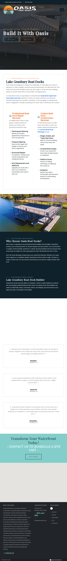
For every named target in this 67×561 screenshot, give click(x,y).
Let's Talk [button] (11, 39)
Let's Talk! (33, 456)
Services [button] (27, 39)
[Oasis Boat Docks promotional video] (33, 317)
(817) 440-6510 (27, 2)
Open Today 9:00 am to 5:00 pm (12, 2)
